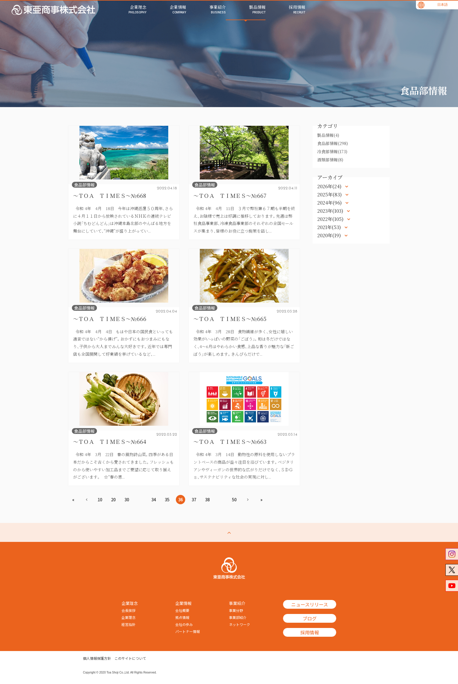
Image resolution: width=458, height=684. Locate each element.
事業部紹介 (238, 617)
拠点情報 (182, 617)
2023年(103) (330, 210)
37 (194, 499)
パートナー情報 (187, 631)
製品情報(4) (328, 135)
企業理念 (129, 617)
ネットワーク (239, 624)
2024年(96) (330, 202)
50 (234, 499)
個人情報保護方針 (97, 658)
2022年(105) (331, 219)
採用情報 (309, 632)
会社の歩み (184, 624)
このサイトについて (130, 658)
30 (126, 499)
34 (153, 499)
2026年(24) (330, 186)
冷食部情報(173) (332, 151)
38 (207, 499)
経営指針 (129, 624)
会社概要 (182, 610)
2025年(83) (330, 194)
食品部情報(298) (332, 143)
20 (113, 499)
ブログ (310, 618)
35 (167, 499)
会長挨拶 (129, 610)
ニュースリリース (309, 604)
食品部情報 (423, 90)
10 (100, 499)
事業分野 (236, 610)
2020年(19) (329, 235)
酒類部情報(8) (330, 160)
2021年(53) (329, 227)
